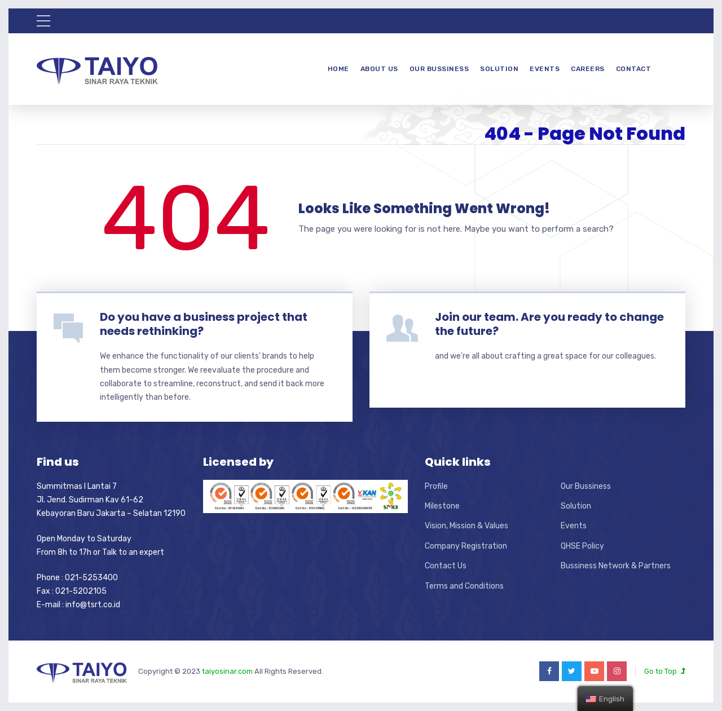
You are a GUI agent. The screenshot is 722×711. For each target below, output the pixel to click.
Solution (499, 69)
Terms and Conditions (464, 586)
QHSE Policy (582, 546)
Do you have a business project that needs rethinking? (203, 324)
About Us (379, 69)
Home (338, 69)
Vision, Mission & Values (466, 526)
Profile (436, 486)
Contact (633, 69)
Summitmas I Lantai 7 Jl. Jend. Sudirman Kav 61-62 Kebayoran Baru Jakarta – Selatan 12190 (111, 500)
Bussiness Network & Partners (616, 566)
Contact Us (445, 566)
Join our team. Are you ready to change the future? (549, 324)
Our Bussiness (439, 69)
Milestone (442, 506)
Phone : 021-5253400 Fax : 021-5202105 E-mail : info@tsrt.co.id (78, 591)
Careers (588, 69)
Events (545, 69)
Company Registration (466, 546)
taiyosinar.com (228, 671)
